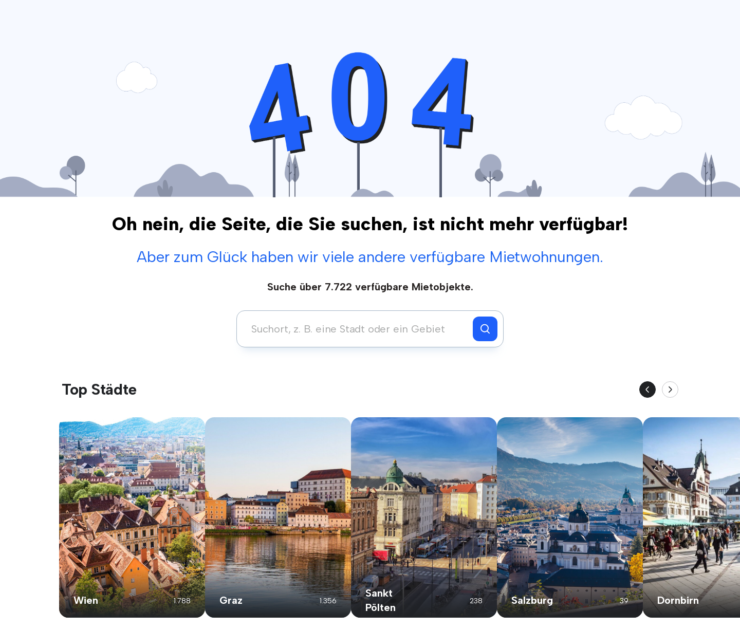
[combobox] (357, 329)
